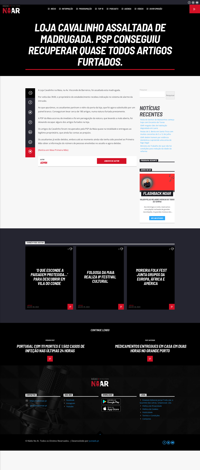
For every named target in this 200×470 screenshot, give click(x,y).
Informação (67, 8)
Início (53, 8)
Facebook (70, 419)
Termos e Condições (151, 435)
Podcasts (113, 8)
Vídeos (140, 8)
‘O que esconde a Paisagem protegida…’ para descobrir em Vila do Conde (49, 296)
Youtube (69, 426)
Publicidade (147, 432)
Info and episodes (157, 238)
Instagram (70, 422)
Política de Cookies (150, 428)
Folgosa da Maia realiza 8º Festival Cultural (100, 296)
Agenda (127, 8)
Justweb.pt (94, 460)
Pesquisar (143, 109)
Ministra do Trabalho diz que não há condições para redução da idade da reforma (156, 168)
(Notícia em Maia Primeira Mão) (53, 169)
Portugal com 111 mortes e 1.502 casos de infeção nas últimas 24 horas (50, 367)
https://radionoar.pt (38, 420)
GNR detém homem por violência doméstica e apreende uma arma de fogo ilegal (155, 159)
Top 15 (100, 8)
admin (43, 182)
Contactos (146, 438)
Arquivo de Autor (111, 180)
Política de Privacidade (152, 425)
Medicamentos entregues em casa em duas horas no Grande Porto (150, 367)
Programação (85, 8)
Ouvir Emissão (155, 8)
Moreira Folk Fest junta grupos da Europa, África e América (151, 296)
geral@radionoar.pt (38, 425)
